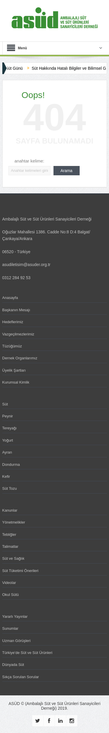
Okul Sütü (10, 594)
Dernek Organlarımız (19, 358)
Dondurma (11, 464)
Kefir (6, 476)
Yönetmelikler (13, 522)
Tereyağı (9, 428)
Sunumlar (10, 628)
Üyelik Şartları (14, 370)
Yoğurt (7, 440)
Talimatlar (10, 546)
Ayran (7, 452)
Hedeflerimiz (12, 322)
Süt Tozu (9, 488)
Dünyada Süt (13, 664)
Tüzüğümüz (12, 346)
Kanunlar (9, 510)
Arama (66, 170)
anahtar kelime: (29, 160)
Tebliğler (9, 534)
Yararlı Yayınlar (15, 616)
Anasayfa (10, 297)
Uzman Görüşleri (16, 640)
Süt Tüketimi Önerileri (20, 570)
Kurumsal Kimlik (15, 382)
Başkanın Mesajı (16, 310)
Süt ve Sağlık (13, 558)
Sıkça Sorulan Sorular (20, 677)
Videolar (9, 582)
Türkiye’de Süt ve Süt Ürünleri (27, 652)
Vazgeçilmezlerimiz (18, 334)
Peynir (7, 416)
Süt (5, 404)
